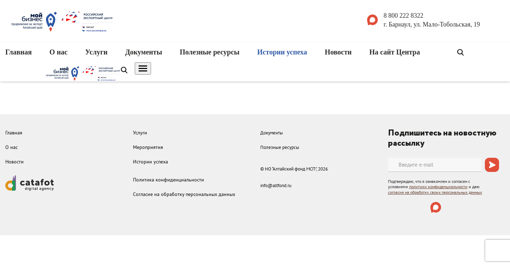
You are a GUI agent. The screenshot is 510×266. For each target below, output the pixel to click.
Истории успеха (282, 52)
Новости (338, 52)
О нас (59, 52)
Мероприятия (148, 147)
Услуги (96, 52)
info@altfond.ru (275, 186)
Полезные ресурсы (209, 52)
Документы (143, 52)
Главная (18, 52)
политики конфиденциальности (438, 186)
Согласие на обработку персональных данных (184, 194)
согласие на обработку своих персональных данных (435, 192)
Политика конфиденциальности (168, 180)
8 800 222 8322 (404, 15)
